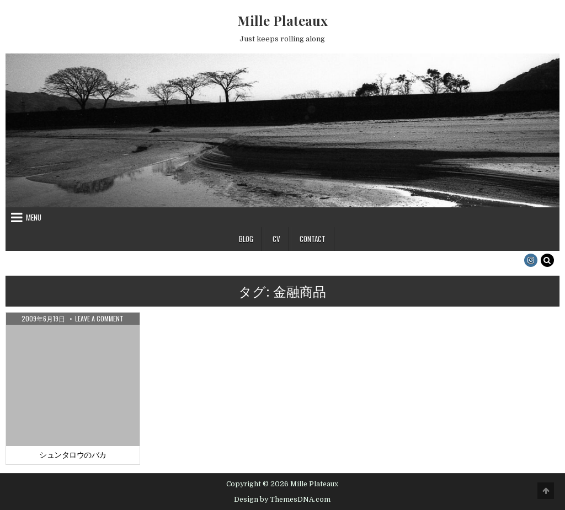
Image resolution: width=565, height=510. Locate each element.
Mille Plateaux (282, 20)
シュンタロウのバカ (72, 454)
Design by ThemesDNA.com (282, 499)
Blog (246, 238)
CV (276, 238)
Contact (313, 238)
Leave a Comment (99, 318)
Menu (33, 217)
